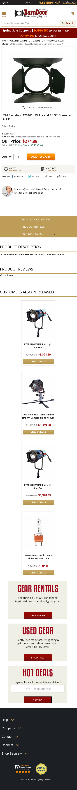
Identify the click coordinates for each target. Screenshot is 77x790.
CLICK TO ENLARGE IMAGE (40, 107)
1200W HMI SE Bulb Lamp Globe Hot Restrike (38, 557)
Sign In (5, 2)
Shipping (59, 169)
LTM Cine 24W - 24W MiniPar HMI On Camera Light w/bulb (38, 416)
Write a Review (9, 126)
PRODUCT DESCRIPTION (36, 219)
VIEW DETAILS (38, 361)
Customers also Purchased (33, 234)
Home (3, 40)
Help (28, 2)
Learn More (37, 615)
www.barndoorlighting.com (44, 601)
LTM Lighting (34, 40)
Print (64, 176)
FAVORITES (22, 169)
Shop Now (37, 657)
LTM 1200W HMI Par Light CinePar (38, 346)
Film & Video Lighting (17, 40)
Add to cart (41, 156)
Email (50, 176)
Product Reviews (33, 226)
